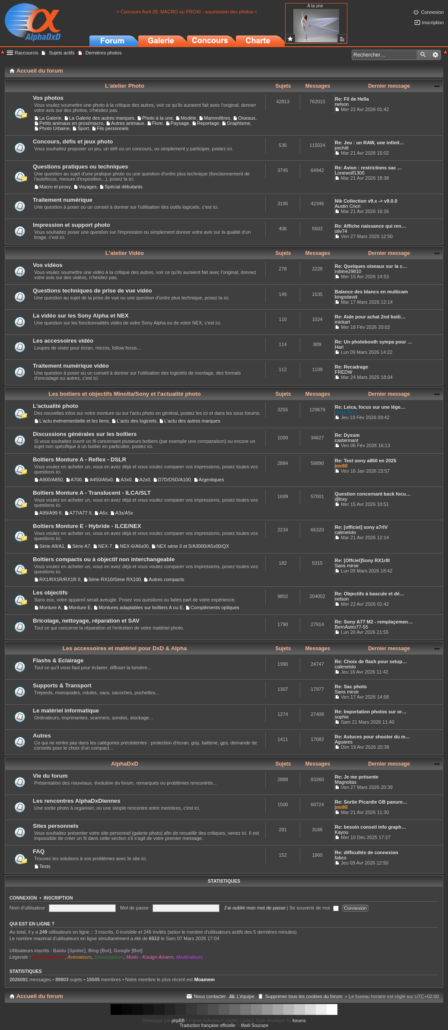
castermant (346, 440)
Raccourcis (26, 52)
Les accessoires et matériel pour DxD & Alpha (125, 648)
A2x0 (145, 479)
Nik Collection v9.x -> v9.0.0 (366, 200)
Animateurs (80, 957)
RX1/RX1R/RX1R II (59, 579)
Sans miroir (347, 565)
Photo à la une (157, 118)
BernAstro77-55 (351, 626)
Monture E (80, 607)
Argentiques (211, 479)
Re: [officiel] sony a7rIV (361, 527)
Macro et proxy (55, 186)
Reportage (208, 123)
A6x (103, 512)
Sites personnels (56, 826)
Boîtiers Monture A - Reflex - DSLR (79, 459)
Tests (45, 866)
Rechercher (422, 55)
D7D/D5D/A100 (174, 479)
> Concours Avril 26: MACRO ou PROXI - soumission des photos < (187, 11)
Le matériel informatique (66, 710)
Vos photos (48, 98)
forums (299, 1020)
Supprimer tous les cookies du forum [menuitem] (304, 996)
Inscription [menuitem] (433, 22)
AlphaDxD (124, 763)
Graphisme (238, 123)
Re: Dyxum (347, 435)
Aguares (344, 741)
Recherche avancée (435, 55)
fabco (340, 857)
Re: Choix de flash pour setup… (371, 661)
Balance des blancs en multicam (371, 291)
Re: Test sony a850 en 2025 (365, 460)
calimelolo (345, 532)
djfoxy (341, 499)
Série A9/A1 (51, 546)
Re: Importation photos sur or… (371, 711)
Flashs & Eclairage (58, 660)
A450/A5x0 (101, 479)
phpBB (178, 1020)
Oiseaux (246, 118)
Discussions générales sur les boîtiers (85, 434)
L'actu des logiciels (136, 420)
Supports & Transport (62, 685)
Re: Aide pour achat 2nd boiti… (370, 316)
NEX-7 (105, 546)
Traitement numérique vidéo (71, 365)
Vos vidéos (48, 265)
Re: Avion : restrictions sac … (368, 167)
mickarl (342, 321)
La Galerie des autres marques (101, 118)
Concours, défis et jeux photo (73, 141)
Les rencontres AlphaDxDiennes (77, 801)
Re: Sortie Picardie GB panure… (371, 801)
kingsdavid (346, 296)
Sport (83, 128)
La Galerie (50, 118)
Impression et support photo (71, 225)
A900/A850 (51, 479)
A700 (76, 479)
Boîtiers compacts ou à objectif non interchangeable (104, 559)
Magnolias (345, 782)
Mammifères (217, 118)
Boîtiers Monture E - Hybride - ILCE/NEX (87, 526)
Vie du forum (50, 775)
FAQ (38, 851)
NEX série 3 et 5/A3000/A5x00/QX (192, 546)
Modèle (188, 118)
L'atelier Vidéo (124, 253)
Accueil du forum (39, 996)
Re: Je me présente (356, 776)
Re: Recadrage (351, 366)
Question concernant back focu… (372, 493)
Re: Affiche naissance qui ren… (370, 226)
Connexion (23, 897)
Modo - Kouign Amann (149, 957)
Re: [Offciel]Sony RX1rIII (362, 560)
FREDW (343, 372)
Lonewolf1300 (350, 172)
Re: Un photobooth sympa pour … (373, 341)
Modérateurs (189, 957)
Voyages (88, 186)
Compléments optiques (215, 607)
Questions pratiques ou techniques (80, 166)
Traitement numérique (62, 200)
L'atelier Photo (124, 86)
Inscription (58, 897)
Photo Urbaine (54, 128)
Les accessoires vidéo (63, 340)
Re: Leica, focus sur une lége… (370, 407)
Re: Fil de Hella (352, 99)
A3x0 (126, 479)
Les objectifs (50, 592)
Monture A (50, 607)
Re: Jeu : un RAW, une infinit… (369, 142)
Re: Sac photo (351, 686)
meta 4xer (346, 412)
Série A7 (81, 546)
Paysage (180, 123)
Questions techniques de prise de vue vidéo (92, 290)
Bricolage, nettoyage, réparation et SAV (86, 620)
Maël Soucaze (254, 1025)
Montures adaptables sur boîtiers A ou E (140, 607)
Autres (42, 735)
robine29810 (348, 271)
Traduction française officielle (207, 1025)
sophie (342, 716)
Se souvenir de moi (314, 907)
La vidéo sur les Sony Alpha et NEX (81, 315)
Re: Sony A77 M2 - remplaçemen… (374, 621)
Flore (157, 123)
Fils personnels (113, 128)
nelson (342, 104)
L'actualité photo (55, 406)
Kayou (341, 832)
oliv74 (341, 231)
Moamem (204, 979)
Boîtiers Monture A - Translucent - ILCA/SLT (92, 493)
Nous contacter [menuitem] (210, 996)
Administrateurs (48, 957)
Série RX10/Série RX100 (115, 579)
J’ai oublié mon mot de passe (254, 907)
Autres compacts (166, 579)
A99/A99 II (50, 512)
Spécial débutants (123, 186)
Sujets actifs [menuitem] (61, 52)
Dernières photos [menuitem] (104, 52)
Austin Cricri (347, 206)
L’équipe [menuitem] (245, 996)
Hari (339, 347)
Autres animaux (127, 123)
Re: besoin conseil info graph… (370, 827)
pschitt (342, 147)
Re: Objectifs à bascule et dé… (369, 593)
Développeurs (109, 957)
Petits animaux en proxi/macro (71, 123)
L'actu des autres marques (192, 420)
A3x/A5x (124, 512)
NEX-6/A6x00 (134, 546)
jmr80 (341, 465)
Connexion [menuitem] (432, 12)
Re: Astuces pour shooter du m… (372, 736)
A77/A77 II (81, 512)
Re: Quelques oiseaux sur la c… (371, 266)
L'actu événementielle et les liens (74, 420)
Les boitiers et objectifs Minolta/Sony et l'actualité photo (124, 394)
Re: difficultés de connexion (366, 852)
